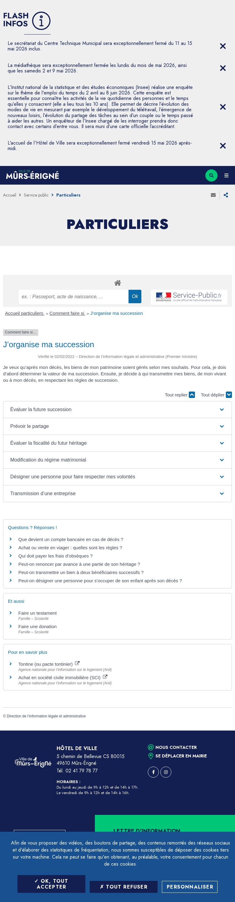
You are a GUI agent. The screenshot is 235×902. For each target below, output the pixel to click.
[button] (117, 409)
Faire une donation (38, 626)
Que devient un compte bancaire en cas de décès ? (70, 539)
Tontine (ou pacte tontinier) (49, 664)
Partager (226, 195)
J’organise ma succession (116, 313)
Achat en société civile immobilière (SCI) (62, 677)
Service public (36, 195)
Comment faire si (68, 313)
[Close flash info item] (222, 46)
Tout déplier (216, 395)
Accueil (9, 195)
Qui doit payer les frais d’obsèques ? (55, 555)
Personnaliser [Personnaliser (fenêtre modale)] (190, 886)
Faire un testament (37, 613)
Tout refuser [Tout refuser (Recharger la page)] (123, 886)
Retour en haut (220, 730)
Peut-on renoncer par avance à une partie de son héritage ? (79, 564)
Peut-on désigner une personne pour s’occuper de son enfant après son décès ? (100, 580)
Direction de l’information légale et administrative (46, 716)
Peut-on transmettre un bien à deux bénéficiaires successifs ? (81, 572)
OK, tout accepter (51, 884)
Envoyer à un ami (213, 195)
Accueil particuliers (25, 313)
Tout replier (180, 395)
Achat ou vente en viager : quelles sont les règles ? (70, 547)
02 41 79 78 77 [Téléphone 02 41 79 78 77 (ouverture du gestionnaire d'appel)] (81, 770)
